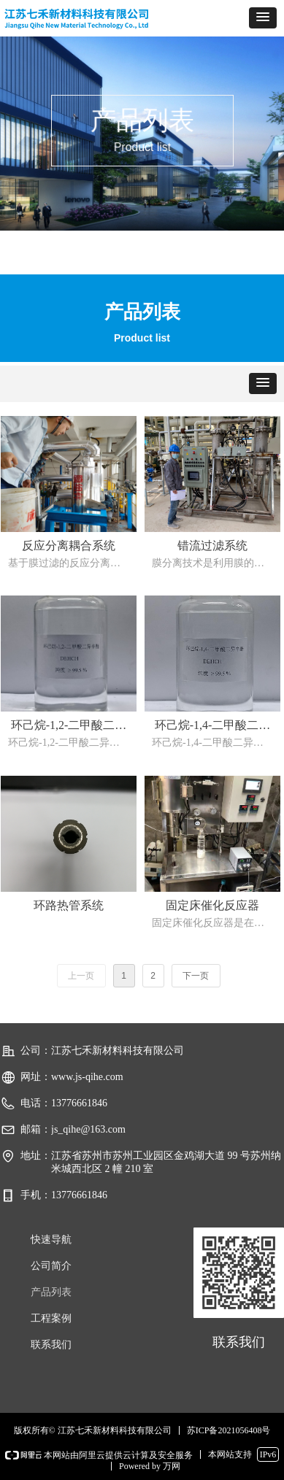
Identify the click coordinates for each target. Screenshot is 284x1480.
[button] (263, 17)
